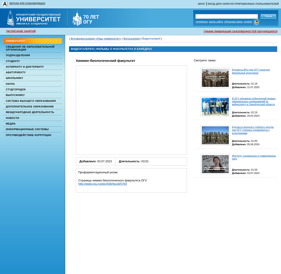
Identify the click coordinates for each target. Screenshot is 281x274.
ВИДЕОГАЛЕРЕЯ (82, 49)
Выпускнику (15, 95)
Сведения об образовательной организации (30, 48)
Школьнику (14, 78)
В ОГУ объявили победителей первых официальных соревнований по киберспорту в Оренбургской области (254, 101)
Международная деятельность (30, 112)
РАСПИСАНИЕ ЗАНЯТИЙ (21, 31)
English (248, 21)
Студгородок (16, 89)
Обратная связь (233, 21)
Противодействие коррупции (28, 135)
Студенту (13, 61)
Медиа (11, 123)
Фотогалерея (131, 38)
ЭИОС (201, 3)
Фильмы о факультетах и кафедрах (124, 49)
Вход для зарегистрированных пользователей (243, 3)
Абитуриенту (16, 72)
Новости (12, 118)
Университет (16, 41)
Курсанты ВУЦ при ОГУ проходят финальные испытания (251, 71)
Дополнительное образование (30, 106)
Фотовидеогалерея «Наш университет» (96, 38)
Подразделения (18, 55)
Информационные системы (27, 129)
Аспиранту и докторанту (25, 66)
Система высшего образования (31, 101)
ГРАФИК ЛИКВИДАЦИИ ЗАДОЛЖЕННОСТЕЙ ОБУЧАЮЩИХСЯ (240, 31)
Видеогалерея (151, 38)
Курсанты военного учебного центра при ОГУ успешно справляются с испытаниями (253, 130)
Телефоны (202, 21)
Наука (10, 83)
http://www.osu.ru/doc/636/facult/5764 (102, 183)
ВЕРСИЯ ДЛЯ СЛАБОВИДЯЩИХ (27, 3)
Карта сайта (216, 21)
